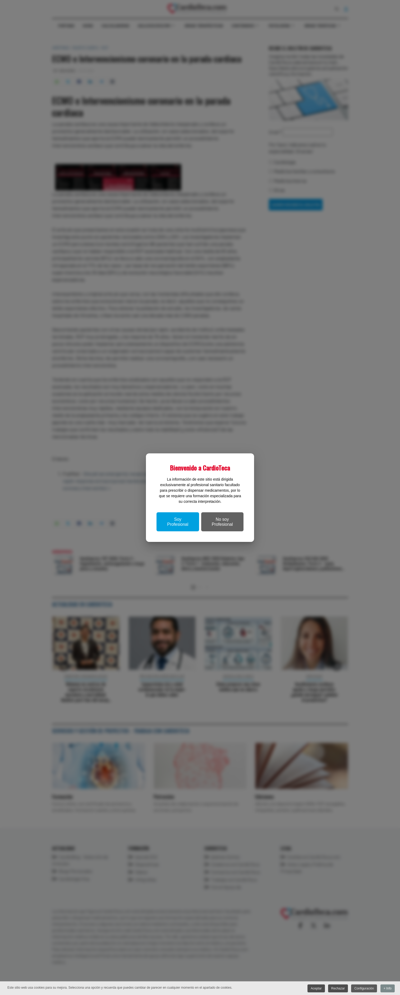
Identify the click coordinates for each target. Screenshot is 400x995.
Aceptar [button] (315, 988)
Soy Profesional (177, 522)
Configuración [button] (364, 988)
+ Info (388, 988)
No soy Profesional (222, 522)
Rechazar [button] (337, 988)
